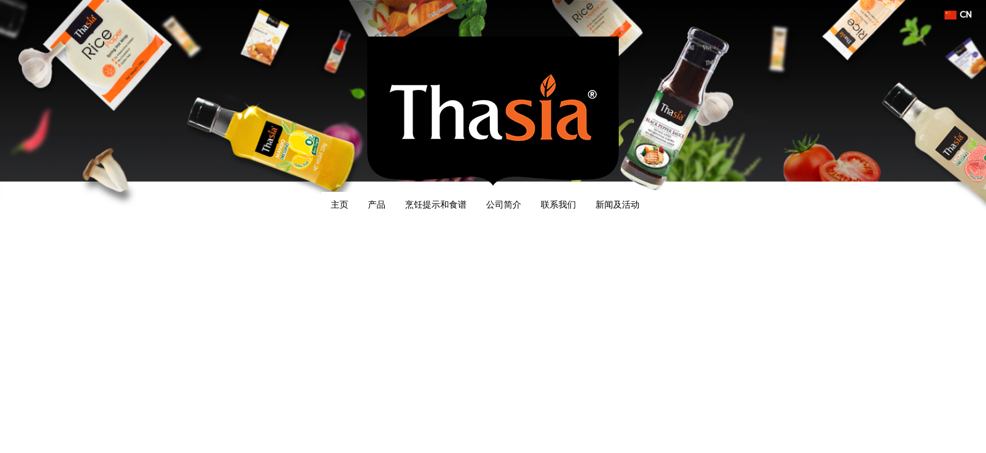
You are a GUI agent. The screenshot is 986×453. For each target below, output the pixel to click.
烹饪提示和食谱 (436, 204)
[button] (660, 204)
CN (958, 14)
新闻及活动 (617, 204)
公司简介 (503, 204)
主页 (339, 204)
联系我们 (558, 204)
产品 (376, 204)
